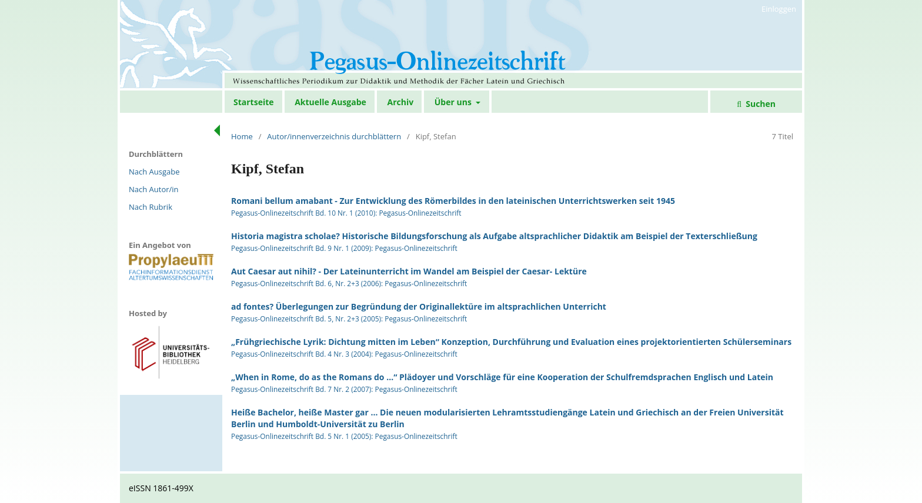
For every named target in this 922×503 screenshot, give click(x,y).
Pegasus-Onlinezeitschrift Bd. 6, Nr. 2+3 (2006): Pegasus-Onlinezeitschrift (349, 283)
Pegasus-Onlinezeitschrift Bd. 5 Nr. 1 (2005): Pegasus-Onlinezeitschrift (344, 436)
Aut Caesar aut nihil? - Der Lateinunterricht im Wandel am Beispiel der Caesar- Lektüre (409, 271)
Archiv (400, 102)
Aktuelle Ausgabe (330, 102)
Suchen (760, 103)
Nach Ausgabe (154, 171)
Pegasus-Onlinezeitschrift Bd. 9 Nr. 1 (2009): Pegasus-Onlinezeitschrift (344, 248)
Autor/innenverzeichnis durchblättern (334, 136)
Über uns (454, 102)
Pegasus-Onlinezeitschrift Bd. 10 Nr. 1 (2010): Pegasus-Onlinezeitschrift (346, 212)
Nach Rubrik (150, 207)
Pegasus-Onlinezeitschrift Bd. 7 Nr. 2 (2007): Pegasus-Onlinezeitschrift (344, 389)
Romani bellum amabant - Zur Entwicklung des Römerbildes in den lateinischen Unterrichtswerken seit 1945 (453, 200)
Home (242, 136)
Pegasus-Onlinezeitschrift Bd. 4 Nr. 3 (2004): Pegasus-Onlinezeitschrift (344, 353)
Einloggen (778, 9)
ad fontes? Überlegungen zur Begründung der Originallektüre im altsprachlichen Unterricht (418, 306)
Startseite (253, 102)
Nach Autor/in (154, 189)
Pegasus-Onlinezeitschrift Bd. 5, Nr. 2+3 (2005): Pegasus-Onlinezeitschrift (349, 318)
